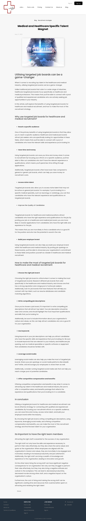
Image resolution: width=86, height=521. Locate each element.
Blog (35, 20)
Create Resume (49, 507)
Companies (27, 507)
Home (5, 502)
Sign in (70, 3)
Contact (6, 505)
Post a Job (27, 505)
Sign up (78, 3)
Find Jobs (47, 505)
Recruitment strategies (45, 20)
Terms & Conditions (10, 510)
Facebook (70, 502)
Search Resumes (29, 510)
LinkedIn (69, 505)
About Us (6, 507)
